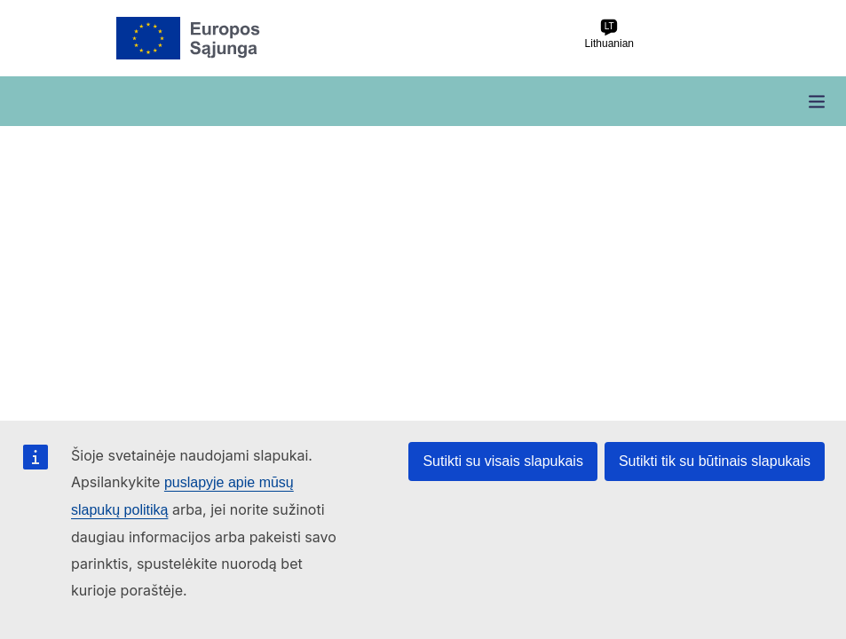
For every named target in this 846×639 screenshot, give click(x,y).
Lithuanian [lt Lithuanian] (609, 34)
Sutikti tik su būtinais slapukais (714, 461)
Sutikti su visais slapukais (503, 461)
